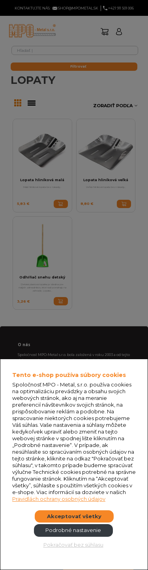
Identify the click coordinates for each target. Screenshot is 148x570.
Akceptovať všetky (74, 516)
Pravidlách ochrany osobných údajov (58, 499)
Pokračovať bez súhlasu (73, 545)
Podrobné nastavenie (73, 530)
